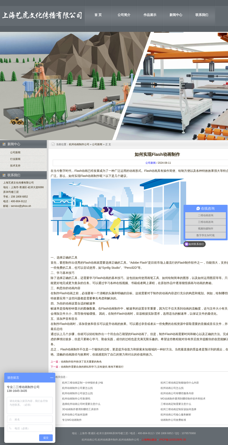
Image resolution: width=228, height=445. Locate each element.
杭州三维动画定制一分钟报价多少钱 (82, 382)
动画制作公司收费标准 (173, 419)
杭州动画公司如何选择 (75, 414)
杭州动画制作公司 (79, 144)
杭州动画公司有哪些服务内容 (177, 393)
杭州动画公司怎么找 (172, 388)
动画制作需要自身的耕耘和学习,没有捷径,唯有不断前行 (92, 366)
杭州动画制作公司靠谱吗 (76, 398)
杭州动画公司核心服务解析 (176, 414)
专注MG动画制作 (71, 419)
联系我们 (201, 15)
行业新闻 (15, 159)
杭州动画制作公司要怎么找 (77, 388)
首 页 (98, 15)
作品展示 (150, 15)
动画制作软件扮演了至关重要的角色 (81, 361)
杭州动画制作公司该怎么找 (77, 393)
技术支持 (15, 165)
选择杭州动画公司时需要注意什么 (81, 403)
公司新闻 (15, 152)
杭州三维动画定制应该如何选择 (178, 409)
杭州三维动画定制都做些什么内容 (180, 382)
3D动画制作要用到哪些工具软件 (80, 409)
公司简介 (124, 15)
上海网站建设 (149, 439)
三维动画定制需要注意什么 (176, 403)
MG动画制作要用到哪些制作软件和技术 (183, 398)
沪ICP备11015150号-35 (172, 439)
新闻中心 (176, 15)
